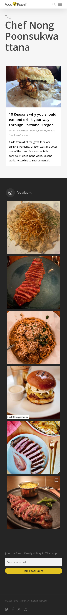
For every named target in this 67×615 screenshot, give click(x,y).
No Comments (23, 135)
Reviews (42, 130)
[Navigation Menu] (60, 4)
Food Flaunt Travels (27, 130)
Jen (13, 130)
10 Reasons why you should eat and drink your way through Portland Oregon (32, 119)
